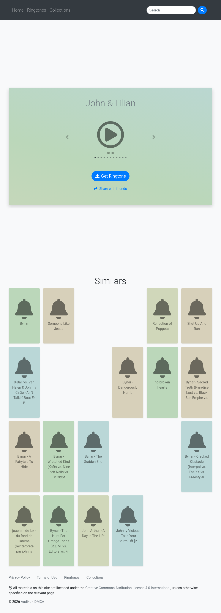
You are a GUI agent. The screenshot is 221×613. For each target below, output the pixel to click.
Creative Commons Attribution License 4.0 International (127, 588)
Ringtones (36, 10)
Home (18, 10)
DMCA (39, 602)
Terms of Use (47, 577)
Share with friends (110, 189)
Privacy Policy (19, 577)
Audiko (26, 602)
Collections (60, 10)
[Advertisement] (110, 54)
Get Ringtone (110, 176)
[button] (67, 137)
